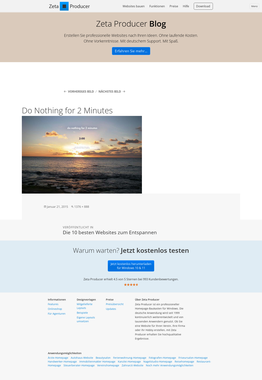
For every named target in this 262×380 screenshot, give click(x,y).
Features (53, 304)
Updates (111, 309)
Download (203, 6)
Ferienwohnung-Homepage (129, 357)
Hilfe (186, 6)
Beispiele (82, 312)
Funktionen (157, 6)
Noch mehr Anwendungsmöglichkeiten (169, 365)
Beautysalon (103, 357)
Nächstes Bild (109, 91)
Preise (174, 6)
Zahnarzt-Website (132, 365)
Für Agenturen (57, 313)
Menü (254, 6)
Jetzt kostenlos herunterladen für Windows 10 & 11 (131, 266)
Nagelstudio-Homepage (157, 361)
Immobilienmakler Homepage (97, 361)
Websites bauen (134, 6)
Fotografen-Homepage (162, 357)
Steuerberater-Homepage (79, 365)
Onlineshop (55, 309)
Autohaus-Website (82, 357)
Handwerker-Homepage (62, 361)
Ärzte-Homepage (58, 357)
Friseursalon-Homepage (193, 357)
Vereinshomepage (108, 365)
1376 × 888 (81, 207)
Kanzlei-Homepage (129, 361)
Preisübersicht (115, 304)
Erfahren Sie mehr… (131, 51)
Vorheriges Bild (81, 91)
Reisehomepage (184, 361)
